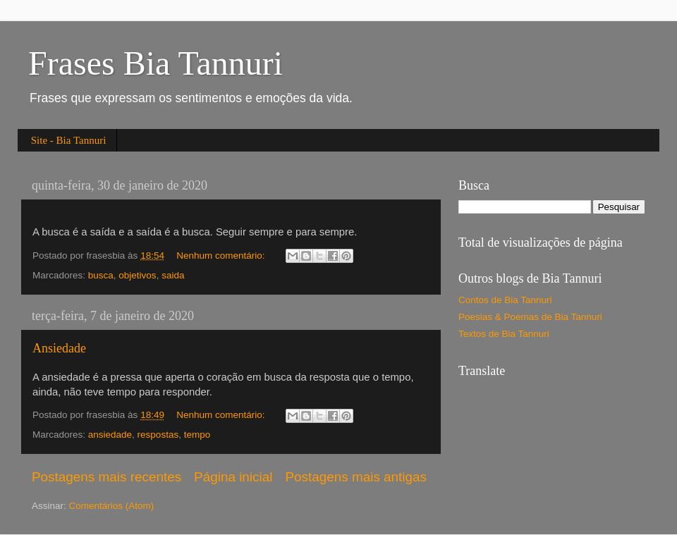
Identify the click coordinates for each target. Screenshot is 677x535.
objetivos (137, 275)
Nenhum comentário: (221, 255)
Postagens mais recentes (106, 476)
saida (172, 275)
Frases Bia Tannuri (155, 63)
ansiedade (110, 434)
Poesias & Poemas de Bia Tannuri (530, 317)
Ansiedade (59, 348)
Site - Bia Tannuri (68, 140)
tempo (197, 434)
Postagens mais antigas (356, 476)
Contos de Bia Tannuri (505, 300)
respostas (158, 434)
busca (101, 275)
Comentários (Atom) (111, 505)
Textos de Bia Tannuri (503, 333)
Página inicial (233, 476)
